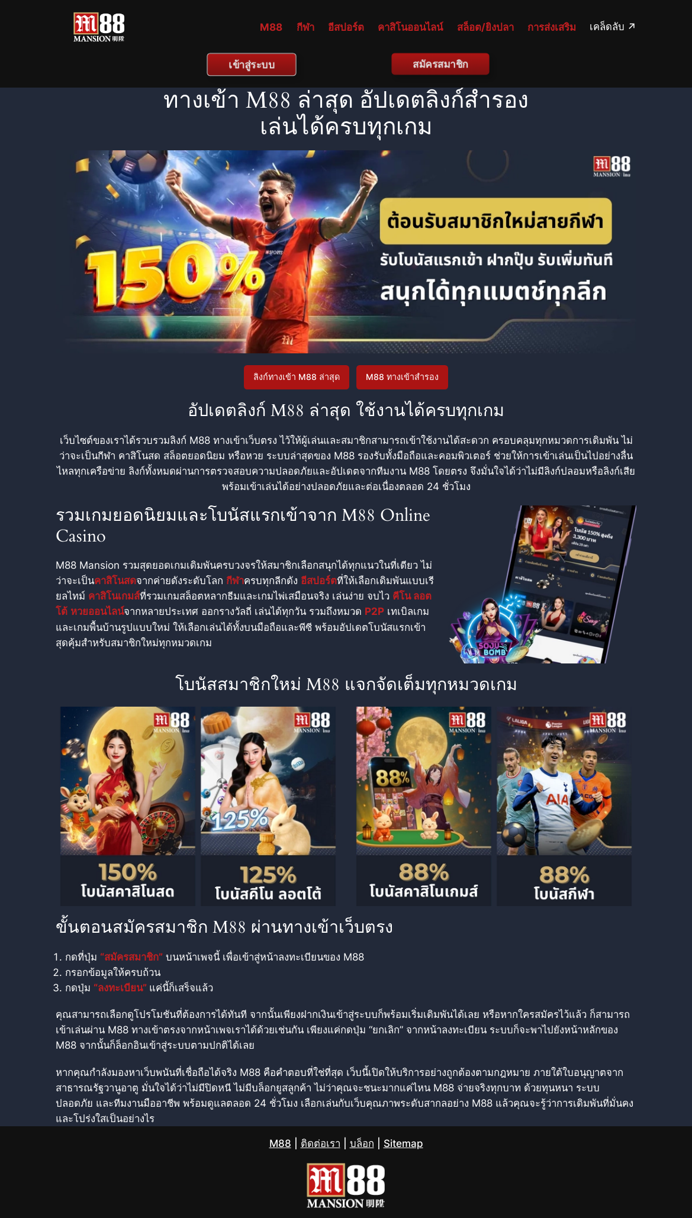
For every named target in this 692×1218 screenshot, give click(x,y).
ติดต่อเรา (320, 1143)
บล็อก (362, 1143)
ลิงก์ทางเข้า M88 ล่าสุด (296, 377)
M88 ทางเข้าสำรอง (402, 377)
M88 (280, 1143)
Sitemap (403, 1143)
